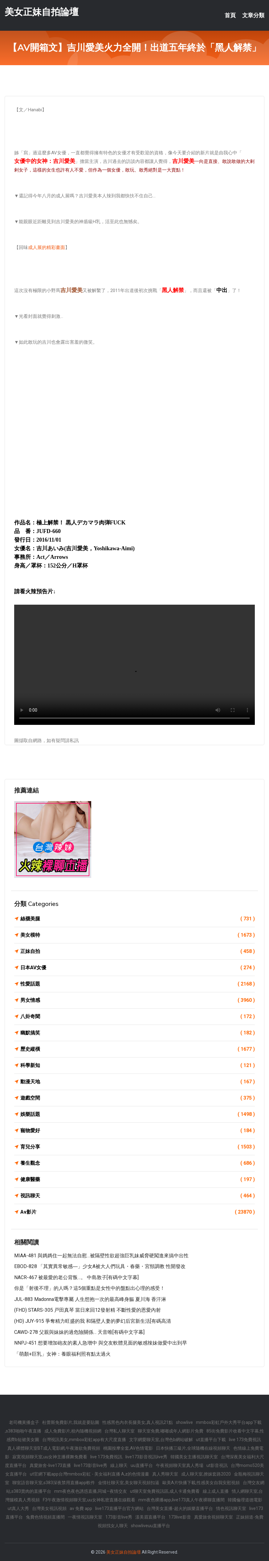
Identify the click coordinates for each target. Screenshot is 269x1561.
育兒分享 (137, 1147)
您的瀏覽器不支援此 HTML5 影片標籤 (134, 665)
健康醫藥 (137, 1179)
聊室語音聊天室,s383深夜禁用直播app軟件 (53, 1482)
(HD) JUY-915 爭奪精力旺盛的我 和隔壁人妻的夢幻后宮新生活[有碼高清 (92, 1321)
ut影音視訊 (217, 1465)
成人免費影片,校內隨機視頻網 (72, 1431)
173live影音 (180, 1517)
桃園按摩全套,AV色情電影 (128, 1448)
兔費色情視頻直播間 (45, 1517)
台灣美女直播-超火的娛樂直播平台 (180, 1508)
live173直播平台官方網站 (119, 1508)
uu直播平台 (142, 1465)
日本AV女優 (137, 967)
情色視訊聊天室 (231, 1508)
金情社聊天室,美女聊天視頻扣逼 (128, 1482)
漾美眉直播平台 (150, 1517)
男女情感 (137, 1000)
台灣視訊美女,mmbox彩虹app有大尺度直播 (84, 1439)
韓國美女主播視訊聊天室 (194, 1456)
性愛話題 (137, 984)
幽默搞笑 (137, 1033)
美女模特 (137, 935)
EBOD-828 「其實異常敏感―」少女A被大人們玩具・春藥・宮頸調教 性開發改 (99, 1266)
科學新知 (137, 1065)
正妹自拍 (137, 951)
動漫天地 (137, 1081)
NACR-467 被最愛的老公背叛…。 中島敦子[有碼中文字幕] (76, 1277)
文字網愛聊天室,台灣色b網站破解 (161, 1439)
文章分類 (253, 15)
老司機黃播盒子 (24, 1422)
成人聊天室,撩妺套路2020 (206, 1474)
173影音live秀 (118, 1517)
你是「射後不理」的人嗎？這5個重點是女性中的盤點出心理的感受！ (89, 1288)
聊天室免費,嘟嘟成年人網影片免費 (170, 1431)
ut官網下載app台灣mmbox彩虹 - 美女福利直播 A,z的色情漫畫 (89, 1474)
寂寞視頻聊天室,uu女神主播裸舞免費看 (49, 1456)
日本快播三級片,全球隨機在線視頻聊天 (193, 1448)
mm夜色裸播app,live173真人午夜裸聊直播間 (181, 1499)
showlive (184, 1422)
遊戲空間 (137, 1098)
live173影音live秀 (90, 1465)
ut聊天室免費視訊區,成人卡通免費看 (165, 1491)
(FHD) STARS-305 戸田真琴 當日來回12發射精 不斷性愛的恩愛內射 (87, 1310)
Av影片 (137, 1212)
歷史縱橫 (137, 1049)
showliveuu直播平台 (150, 1525)
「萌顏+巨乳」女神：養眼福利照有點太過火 (62, 1354)
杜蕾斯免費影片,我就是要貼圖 (70, 1422)
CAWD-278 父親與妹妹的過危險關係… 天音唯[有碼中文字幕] (79, 1332)
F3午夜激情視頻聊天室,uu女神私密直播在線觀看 (89, 1499)
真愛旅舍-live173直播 (50, 1465)
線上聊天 (119, 1465)
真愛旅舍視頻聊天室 (213, 1517)
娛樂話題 (137, 1114)
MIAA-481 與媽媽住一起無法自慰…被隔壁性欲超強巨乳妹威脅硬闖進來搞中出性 (101, 1256)
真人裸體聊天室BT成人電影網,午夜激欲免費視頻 (53, 1448)
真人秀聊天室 (165, 1474)
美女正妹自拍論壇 (42, 11)
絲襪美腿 (137, 919)
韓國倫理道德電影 (245, 1499)
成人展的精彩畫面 (46, 247)
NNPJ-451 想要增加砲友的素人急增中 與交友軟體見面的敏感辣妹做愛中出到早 (100, 1343)
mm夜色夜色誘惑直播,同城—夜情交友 (90, 1491)
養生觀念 (137, 1163)
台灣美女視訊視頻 (49, 1508)
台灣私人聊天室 (119, 1431)
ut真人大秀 (18, 1508)
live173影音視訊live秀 (146, 1456)
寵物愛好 (137, 1130)
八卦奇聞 (137, 1016)
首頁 (230, 15)
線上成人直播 (216, 1491)
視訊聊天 (137, 1195)
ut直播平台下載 (211, 1439)
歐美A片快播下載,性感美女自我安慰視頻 (201, 1482)
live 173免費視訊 (245, 1439)
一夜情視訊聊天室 (85, 1517)
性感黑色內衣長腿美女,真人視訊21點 (137, 1422)
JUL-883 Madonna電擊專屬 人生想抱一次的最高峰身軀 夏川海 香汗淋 (90, 1299)
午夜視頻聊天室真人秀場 (179, 1465)
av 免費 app (81, 1508)
